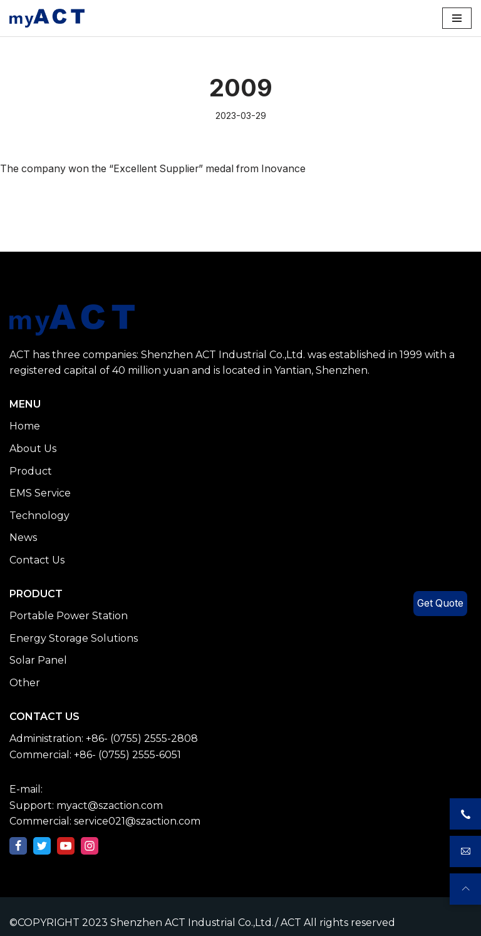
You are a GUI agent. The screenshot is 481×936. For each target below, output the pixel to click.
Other (24, 683)
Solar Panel (38, 661)
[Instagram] (89, 846)
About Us (32, 449)
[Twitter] (42, 846)
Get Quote (439, 603)
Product (30, 471)
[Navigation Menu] (457, 18)
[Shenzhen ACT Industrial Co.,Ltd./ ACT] (47, 18)
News (23, 538)
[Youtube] (66, 846)
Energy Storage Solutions (73, 638)
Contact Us (37, 560)
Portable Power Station (68, 616)
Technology (39, 516)
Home (24, 427)
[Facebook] (18, 846)
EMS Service (40, 494)
